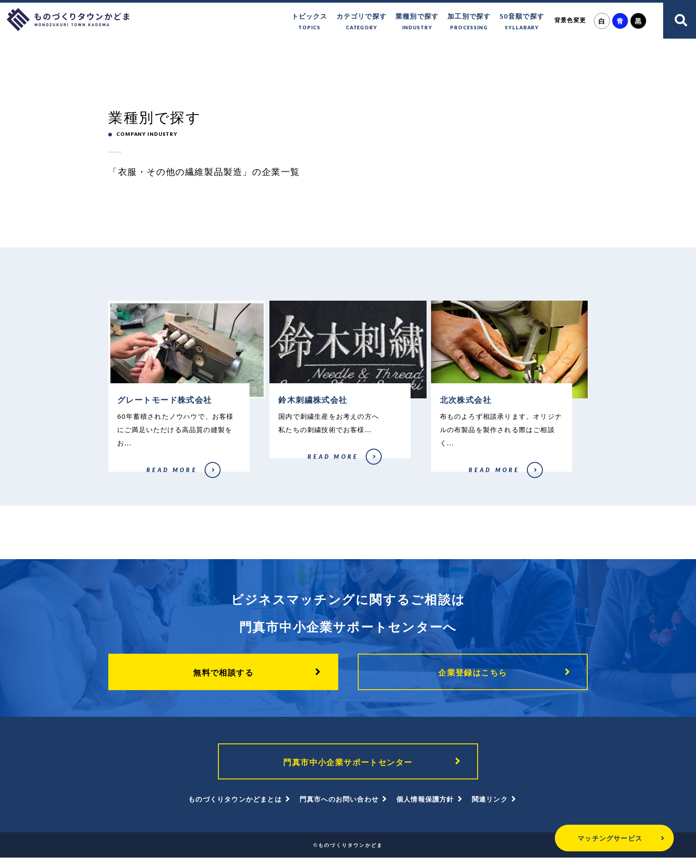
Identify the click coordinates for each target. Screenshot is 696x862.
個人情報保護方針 (425, 803)
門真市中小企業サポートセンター (348, 765)
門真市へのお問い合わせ (339, 803)
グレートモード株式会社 (134, 476)
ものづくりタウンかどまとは (235, 803)
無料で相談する (223, 675)
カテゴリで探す (361, 22)
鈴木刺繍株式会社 (293, 463)
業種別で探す (417, 22)
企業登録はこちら (472, 675)
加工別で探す (468, 22)
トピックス (310, 22)
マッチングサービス (585, 838)
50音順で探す (521, 22)
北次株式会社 (453, 476)
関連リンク (490, 803)
